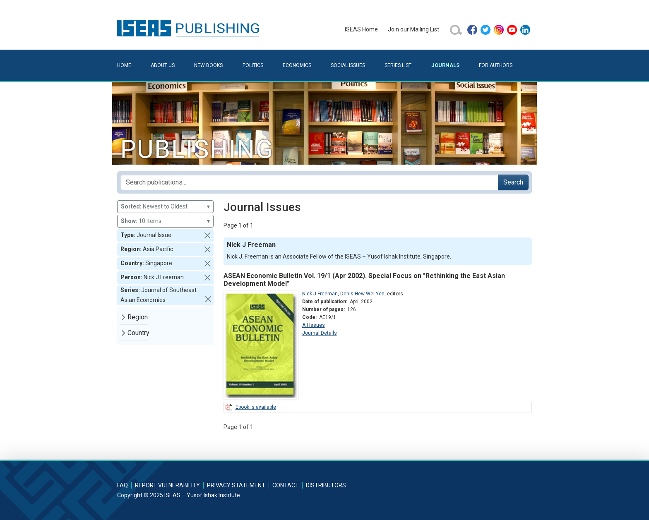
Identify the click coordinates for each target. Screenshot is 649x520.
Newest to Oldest (165, 206)
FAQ (122, 485)
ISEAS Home (361, 29)
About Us (163, 65)
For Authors (495, 65)
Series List (398, 65)
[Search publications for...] (309, 182)
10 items (165, 221)
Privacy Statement (236, 485)
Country (138, 333)
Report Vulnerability (167, 485)
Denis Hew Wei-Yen (362, 294)
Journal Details (319, 333)
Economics (297, 65)
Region (137, 317)
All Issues (313, 325)
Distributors (326, 485)
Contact (285, 485)
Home (124, 65)
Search (513, 182)
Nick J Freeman (320, 294)
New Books (208, 65)
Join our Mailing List (413, 29)
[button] (207, 235)
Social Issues (348, 65)
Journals (445, 65)
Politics (253, 65)
